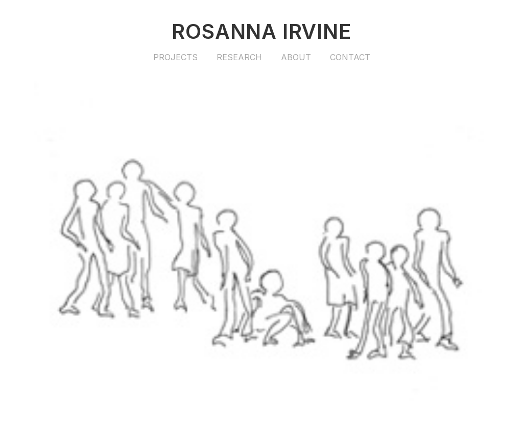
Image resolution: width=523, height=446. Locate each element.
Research (239, 57)
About (296, 57)
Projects (175, 57)
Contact (350, 57)
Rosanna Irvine (261, 31)
